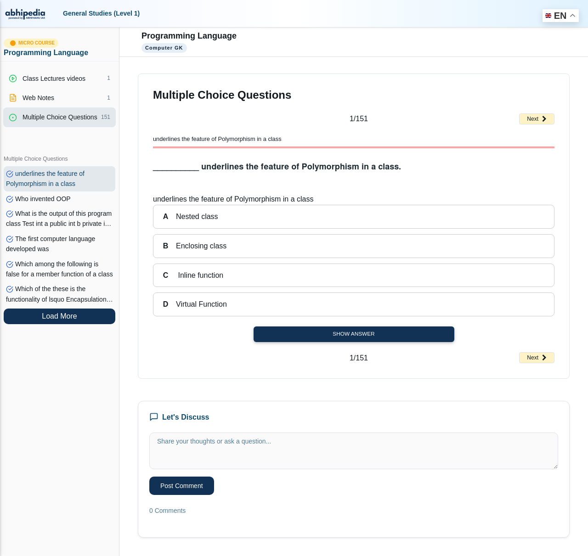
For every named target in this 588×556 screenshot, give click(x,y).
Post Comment (181, 485)
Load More (59, 316)
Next (537, 119)
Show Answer (353, 334)
